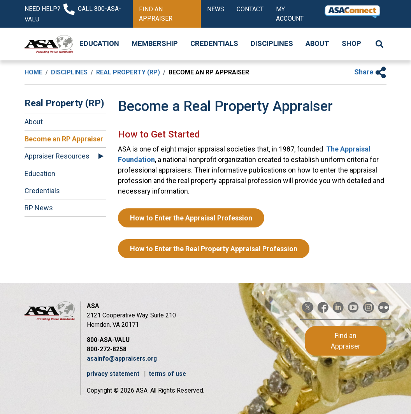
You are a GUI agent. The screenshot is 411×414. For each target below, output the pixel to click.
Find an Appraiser (155, 13)
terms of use (167, 373)
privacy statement (114, 373)
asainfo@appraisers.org (122, 358)
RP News (39, 208)
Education (99, 43)
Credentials (214, 43)
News (215, 9)
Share (370, 72)
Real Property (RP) (128, 72)
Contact (250, 9)
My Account (290, 13)
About (317, 43)
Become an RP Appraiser (64, 139)
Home (33, 72)
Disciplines (272, 43)
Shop (351, 43)
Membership (155, 43)
